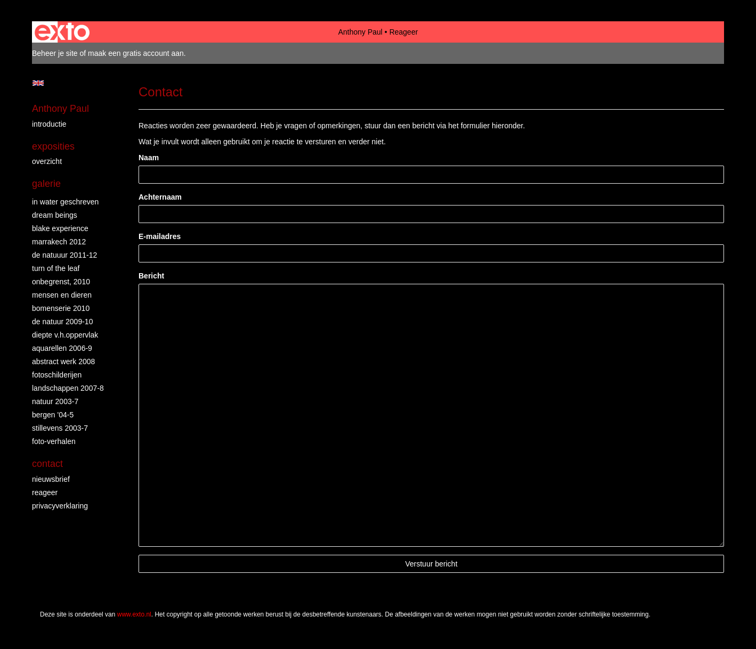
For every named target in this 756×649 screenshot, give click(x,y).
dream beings (54, 215)
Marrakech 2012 (59, 241)
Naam (149, 157)
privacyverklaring (60, 506)
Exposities (53, 146)
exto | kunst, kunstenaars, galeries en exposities (62, 32)
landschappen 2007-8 (68, 388)
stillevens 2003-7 (60, 428)
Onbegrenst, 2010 (61, 281)
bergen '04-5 (53, 414)
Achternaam (160, 197)
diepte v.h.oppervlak (65, 335)
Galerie (46, 183)
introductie (49, 124)
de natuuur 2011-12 (64, 255)
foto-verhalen (54, 441)
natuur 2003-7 (55, 401)
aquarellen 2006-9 (62, 348)
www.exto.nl (134, 614)
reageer (45, 492)
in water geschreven (65, 202)
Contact (47, 463)
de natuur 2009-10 (62, 321)
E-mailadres (160, 236)
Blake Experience (60, 228)
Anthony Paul (360, 32)
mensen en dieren (62, 295)
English (38, 83)
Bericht (151, 276)
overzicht (47, 161)
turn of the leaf (56, 268)
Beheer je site (55, 53)
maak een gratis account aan (136, 53)
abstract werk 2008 (63, 361)
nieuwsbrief (51, 479)
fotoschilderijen (57, 375)
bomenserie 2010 (61, 308)
